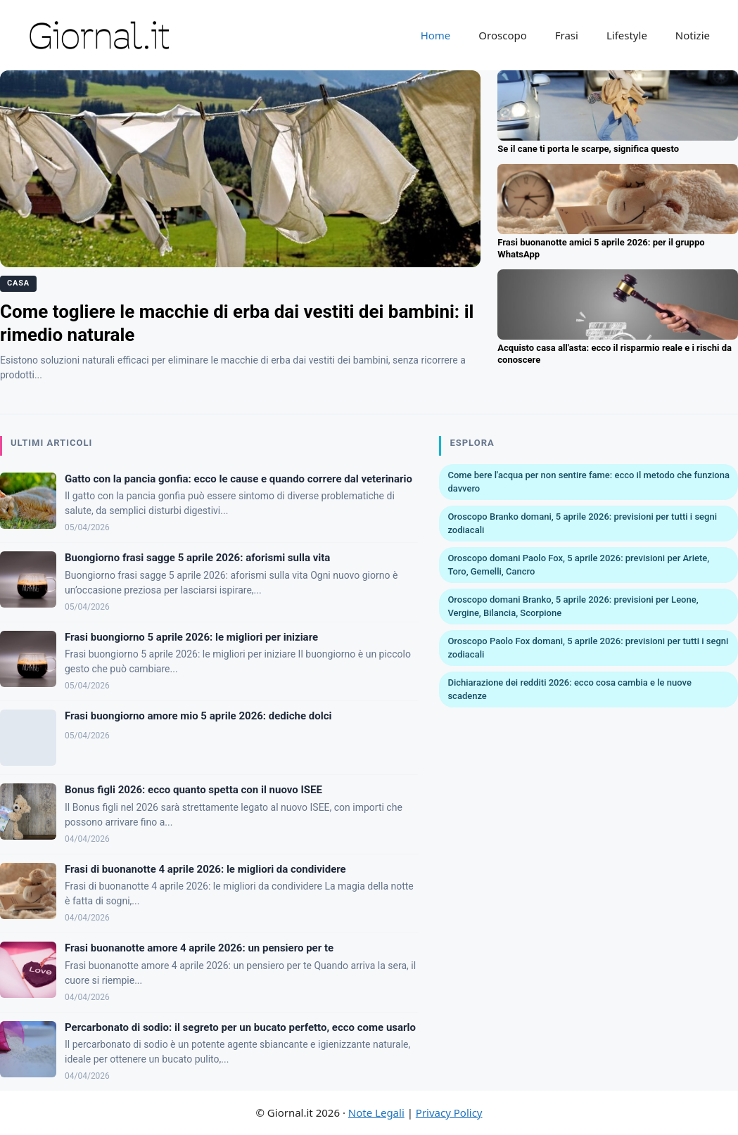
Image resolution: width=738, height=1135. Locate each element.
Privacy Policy (449, 1112)
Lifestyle (626, 35)
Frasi (566, 35)
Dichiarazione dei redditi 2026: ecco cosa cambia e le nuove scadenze (569, 689)
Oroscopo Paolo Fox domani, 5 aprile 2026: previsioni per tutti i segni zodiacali (587, 648)
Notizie (692, 35)
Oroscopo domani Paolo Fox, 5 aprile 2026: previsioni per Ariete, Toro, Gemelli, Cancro (578, 565)
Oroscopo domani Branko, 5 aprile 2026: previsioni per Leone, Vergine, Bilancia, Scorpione (572, 606)
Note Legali (376, 1112)
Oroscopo (502, 35)
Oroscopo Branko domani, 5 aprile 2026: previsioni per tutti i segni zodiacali (582, 523)
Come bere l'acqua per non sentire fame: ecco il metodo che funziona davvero (588, 482)
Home (436, 35)
